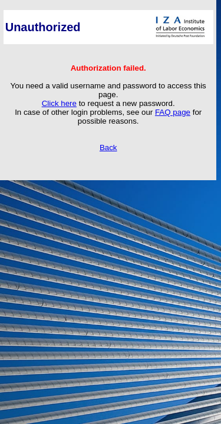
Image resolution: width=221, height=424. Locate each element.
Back (108, 147)
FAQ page (172, 112)
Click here (59, 103)
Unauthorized (43, 27)
